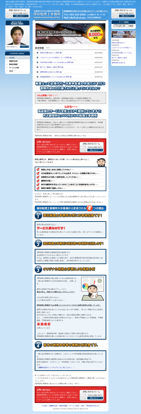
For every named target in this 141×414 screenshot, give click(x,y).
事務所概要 (17, 64)
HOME (17, 57)
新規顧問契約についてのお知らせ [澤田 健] (56, 77)
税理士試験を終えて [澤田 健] (51, 53)
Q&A (17, 71)
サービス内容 (17, 67)
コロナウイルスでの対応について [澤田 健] (56, 57)
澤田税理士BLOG (92, 406)
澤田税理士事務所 (47, 13)
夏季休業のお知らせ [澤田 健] (51, 72)
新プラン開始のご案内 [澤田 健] (51, 67)
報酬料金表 (17, 61)
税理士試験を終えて (118, 43)
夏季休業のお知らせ (118, 62)
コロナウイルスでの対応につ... (122, 47)
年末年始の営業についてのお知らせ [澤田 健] (56, 62)
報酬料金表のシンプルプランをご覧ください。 (55, 367)
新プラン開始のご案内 (119, 58)
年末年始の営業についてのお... (122, 53)
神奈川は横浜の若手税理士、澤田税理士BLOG (123, 34)
